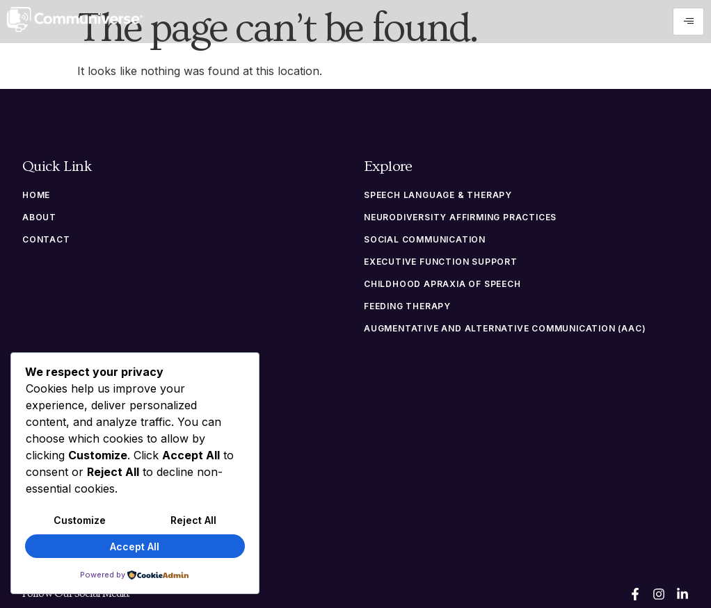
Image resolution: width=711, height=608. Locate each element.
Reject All (193, 520)
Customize (80, 520)
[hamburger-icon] (688, 21)
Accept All (134, 546)
